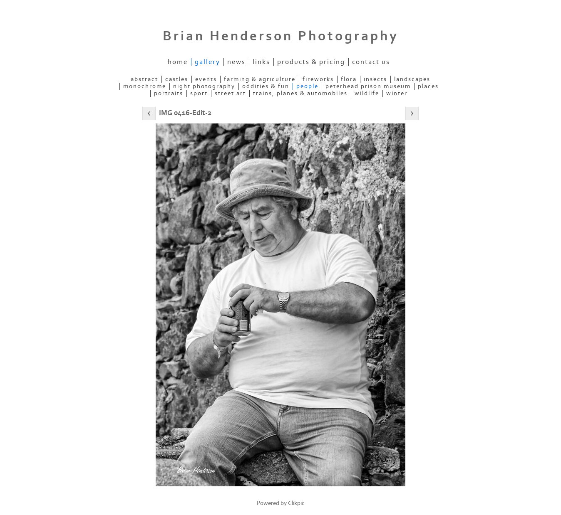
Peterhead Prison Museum (368, 86)
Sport (199, 93)
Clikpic (296, 503)
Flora (349, 79)
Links (261, 62)
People (307, 86)
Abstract (144, 79)
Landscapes (412, 79)
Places (428, 86)
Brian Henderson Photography (281, 36)
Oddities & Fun (265, 86)
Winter (396, 93)
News (236, 62)
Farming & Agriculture (259, 79)
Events (206, 79)
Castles (176, 79)
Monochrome (144, 86)
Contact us (371, 62)
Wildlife (367, 93)
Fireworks (318, 79)
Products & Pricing (311, 62)
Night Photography (204, 86)
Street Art (230, 93)
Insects (375, 79)
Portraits (168, 93)
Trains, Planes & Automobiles (300, 93)
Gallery (207, 62)
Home (178, 62)
